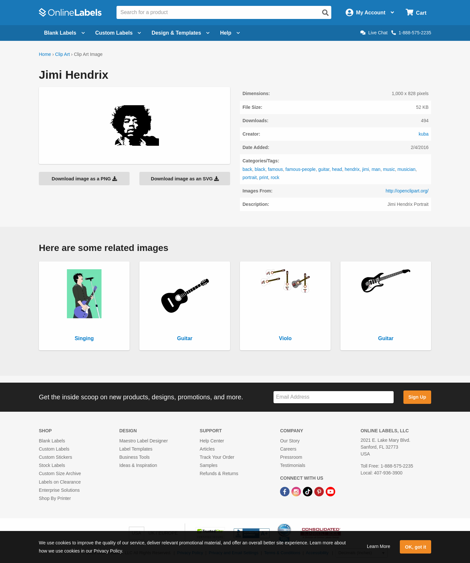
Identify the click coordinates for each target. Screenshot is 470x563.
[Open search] (325, 13)
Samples (208, 465)
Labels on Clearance (60, 482)
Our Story (290, 440)
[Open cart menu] (416, 12)
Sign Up (417, 397)
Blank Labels (52, 440)
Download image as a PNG (84, 178)
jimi (365, 169)
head (337, 169)
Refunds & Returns (219, 473)
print (263, 177)
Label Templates (135, 449)
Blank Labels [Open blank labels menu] (64, 33)
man (375, 169)
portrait (250, 177)
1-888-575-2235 (411, 32)
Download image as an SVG (185, 178)
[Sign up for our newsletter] (334, 397)
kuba (424, 134)
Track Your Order (217, 457)
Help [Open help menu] (230, 33)
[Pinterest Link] (319, 491)
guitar (323, 169)
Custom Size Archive (60, 473)
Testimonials (292, 465)
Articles (207, 449)
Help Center (212, 440)
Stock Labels (52, 465)
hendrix (352, 169)
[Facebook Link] (285, 491)
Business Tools (134, 457)
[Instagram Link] (296, 491)
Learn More (378, 546)
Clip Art (62, 54)
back (247, 169)
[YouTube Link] (330, 491)
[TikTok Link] (308, 491)
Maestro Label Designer (143, 440)
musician (406, 169)
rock (275, 177)
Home (45, 54)
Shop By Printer (55, 498)
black (260, 169)
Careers (288, 449)
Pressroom (291, 457)
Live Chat (373, 32)
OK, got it (415, 547)
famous (275, 169)
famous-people (301, 169)
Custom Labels (54, 449)
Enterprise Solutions (59, 490)
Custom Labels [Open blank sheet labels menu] (118, 33)
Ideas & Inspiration (138, 465)
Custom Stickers (55, 457)
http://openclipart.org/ (407, 190)
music (389, 169)
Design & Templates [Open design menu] (180, 33)
